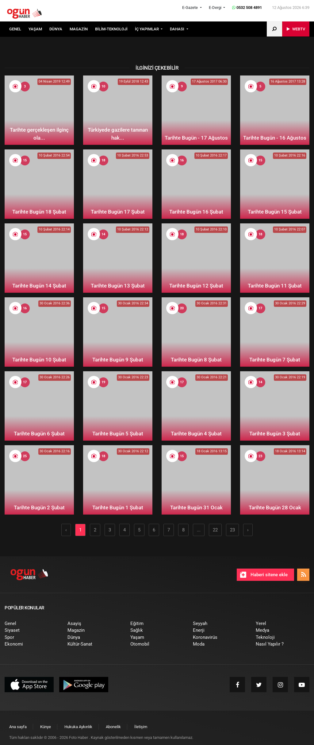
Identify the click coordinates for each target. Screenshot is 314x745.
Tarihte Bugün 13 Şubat (118, 286)
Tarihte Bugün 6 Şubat (39, 433)
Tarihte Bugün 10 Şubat (39, 360)
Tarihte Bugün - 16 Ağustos (274, 138)
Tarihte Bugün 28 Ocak (275, 507)
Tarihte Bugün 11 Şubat (275, 286)
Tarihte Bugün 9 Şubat (117, 360)
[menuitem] (19, 29)
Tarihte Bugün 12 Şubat (196, 286)
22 (215, 530)
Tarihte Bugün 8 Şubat (196, 360)
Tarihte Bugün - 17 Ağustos (196, 138)
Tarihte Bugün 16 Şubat (196, 212)
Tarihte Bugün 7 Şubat (274, 360)
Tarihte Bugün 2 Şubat (39, 507)
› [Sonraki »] (248, 530)
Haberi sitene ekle (264, 575)
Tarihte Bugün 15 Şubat (275, 212)
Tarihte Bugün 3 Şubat (274, 433)
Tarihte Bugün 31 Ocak (196, 507)
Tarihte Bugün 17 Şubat (118, 212)
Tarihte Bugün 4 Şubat (196, 433)
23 (232, 530)
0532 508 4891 (247, 7)
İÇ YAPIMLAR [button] (147, 29)
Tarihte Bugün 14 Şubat (39, 286)
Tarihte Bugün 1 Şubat (117, 507)
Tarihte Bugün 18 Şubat (39, 212)
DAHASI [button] (177, 29)
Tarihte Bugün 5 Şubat (117, 433)
